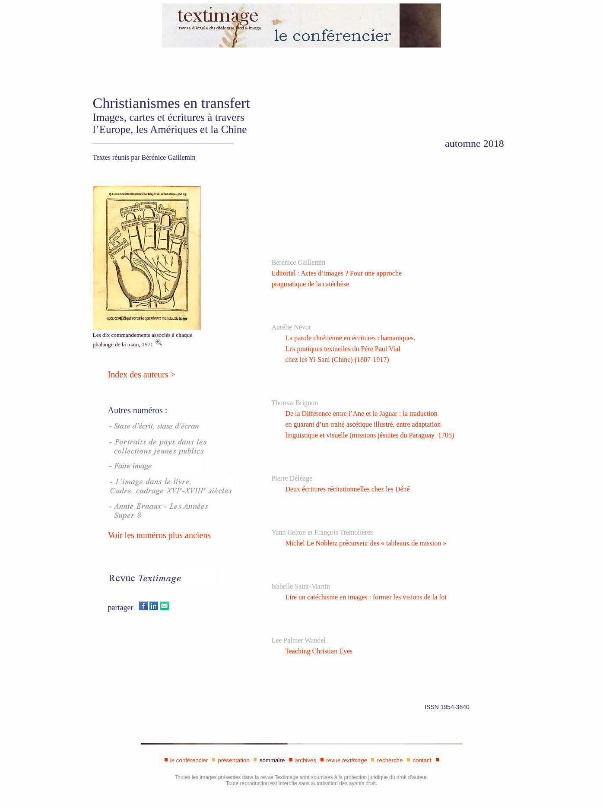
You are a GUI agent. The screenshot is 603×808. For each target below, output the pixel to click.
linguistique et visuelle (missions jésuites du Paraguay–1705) (369, 435)
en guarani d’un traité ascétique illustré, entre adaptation (363, 424)
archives (305, 760)
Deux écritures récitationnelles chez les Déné (347, 489)
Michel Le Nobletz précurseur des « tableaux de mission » (365, 543)
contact (422, 760)
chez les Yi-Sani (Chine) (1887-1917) (337, 359)
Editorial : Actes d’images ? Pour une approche (336, 273)
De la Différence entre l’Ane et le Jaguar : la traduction (361, 413)
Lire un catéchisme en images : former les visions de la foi (366, 597)
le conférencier (189, 760)
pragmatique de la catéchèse (310, 284)
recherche (390, 760)
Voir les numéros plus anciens (159, 535)
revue (346, 760)
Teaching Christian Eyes (318, 651)
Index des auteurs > (141, 374)
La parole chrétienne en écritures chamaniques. (350, 338)
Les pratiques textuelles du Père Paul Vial (342, 348)
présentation (233, 760)
